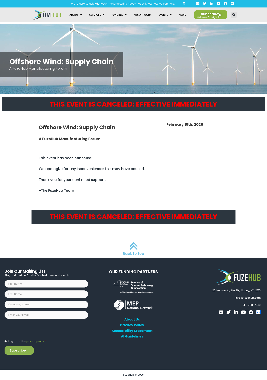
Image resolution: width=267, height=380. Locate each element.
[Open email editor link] (248, 297)
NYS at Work (143, 15)
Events (165, 15)
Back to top (133, 253)
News (182, 15)
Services (96, 15)
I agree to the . (27, 341)
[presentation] (32, 329)
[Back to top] (133, 246)
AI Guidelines (132, 336)
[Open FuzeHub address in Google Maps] (236, 290)
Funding (119, 15)
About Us (132, 319)
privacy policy (35, 341)
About (75, 15)
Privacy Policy (132, 325)
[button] (234, 15)
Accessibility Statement (132, 331)
